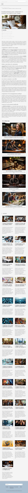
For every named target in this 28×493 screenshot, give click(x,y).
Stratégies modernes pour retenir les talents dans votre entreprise (20, 428)
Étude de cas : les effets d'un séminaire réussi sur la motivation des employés (20, 326)
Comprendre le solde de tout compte (7, 31)
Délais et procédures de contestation (7, 33)
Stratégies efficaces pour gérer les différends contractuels (20, 245)
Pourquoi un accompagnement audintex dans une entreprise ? (14, 137)
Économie (16, 486)
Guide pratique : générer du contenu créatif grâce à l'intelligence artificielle (8, 285)
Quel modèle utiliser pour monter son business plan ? (14, 206)
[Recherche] (21, 1)
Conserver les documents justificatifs (7, 38)
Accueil (2, 7)
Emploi (7, 486)
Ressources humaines (6, 7)
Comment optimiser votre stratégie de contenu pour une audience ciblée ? (8, 245)
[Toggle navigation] (2, 4)
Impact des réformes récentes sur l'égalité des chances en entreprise (7, 347)
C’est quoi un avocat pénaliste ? (14, 188)
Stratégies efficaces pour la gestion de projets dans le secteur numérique (20, 306)
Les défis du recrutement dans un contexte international (20, 449)
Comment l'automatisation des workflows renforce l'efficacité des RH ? (8, 224)
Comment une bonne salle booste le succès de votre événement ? (20, 224)
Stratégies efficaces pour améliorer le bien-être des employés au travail (20, 388)
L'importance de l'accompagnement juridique (8, 36)
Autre (21, 486)
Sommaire (4, 30)
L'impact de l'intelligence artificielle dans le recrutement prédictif (7, 306)
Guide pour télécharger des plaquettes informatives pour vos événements (20, 285)
